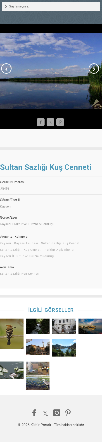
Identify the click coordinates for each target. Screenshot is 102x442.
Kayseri (5, 243)
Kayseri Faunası (26, 243)
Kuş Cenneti (33, 249)
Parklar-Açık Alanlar (60, 249)
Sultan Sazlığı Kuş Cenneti (61, 243)
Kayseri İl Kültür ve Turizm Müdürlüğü (28, 256)
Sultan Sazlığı (10, 249)
